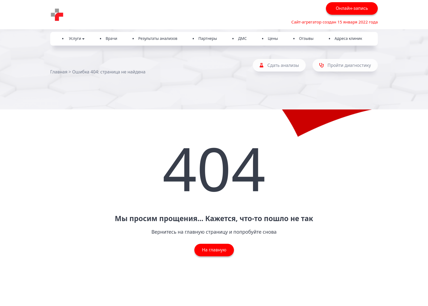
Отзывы (306, 38)
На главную (214, 250)
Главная (58, 72)
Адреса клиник (348, 38)
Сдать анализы (279, 65)
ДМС (242, 38)
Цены (273, 38)
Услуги (77, 38)
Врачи (111, 38)
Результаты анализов (157, 38)
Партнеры (207, 38)
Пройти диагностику (345, 65)
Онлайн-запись (352, 8)
